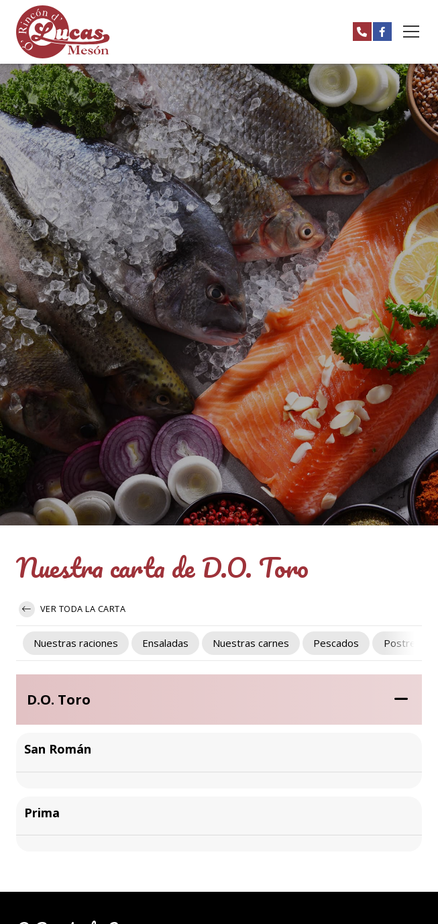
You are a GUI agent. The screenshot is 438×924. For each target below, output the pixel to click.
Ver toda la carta (72, 609)
